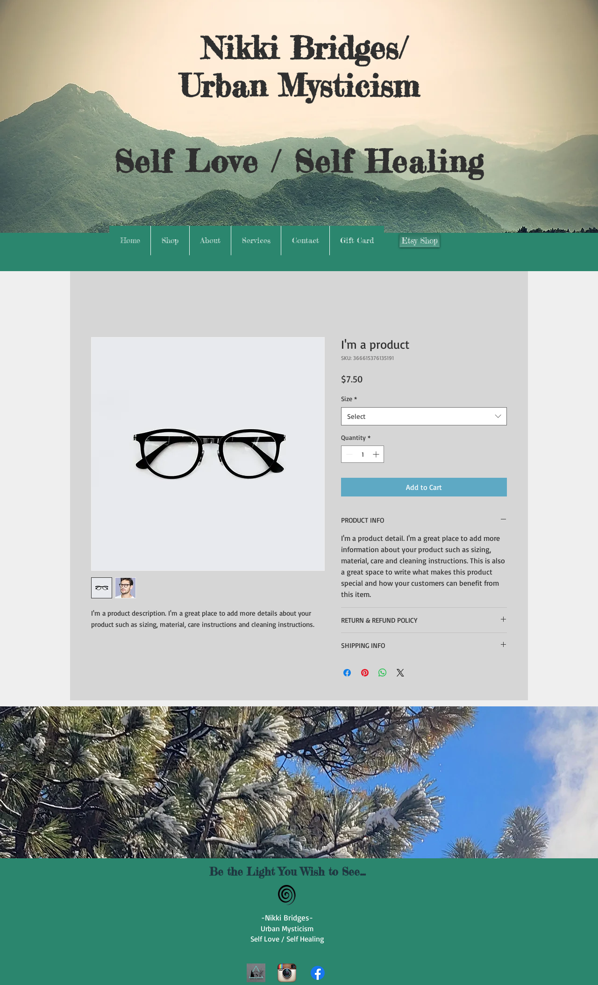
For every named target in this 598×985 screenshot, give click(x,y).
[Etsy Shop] (419, 240)
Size (349, 399)
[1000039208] (256, 972)
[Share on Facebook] (347, 672)
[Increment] (377, 454)
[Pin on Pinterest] (364, 672)
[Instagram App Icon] (287, 972)
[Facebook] (317, 972)
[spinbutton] (362, 454)
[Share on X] (400, 672)
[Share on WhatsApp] (382, 672)
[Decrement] (348, 454)
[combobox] (424, 416)
